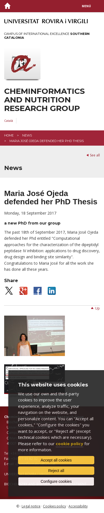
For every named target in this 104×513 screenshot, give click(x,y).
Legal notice (31, 506)
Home (9, 135)
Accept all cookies (56, 460)
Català (8, 120)
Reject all (56, 470)
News (27, 135)
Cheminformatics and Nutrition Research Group (44, 99)
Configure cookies (56, 481)
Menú (86, 6)
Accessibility (78, 506)
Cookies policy (54, 506)
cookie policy (69, 443)
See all (95, 155)
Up (97, 308)
